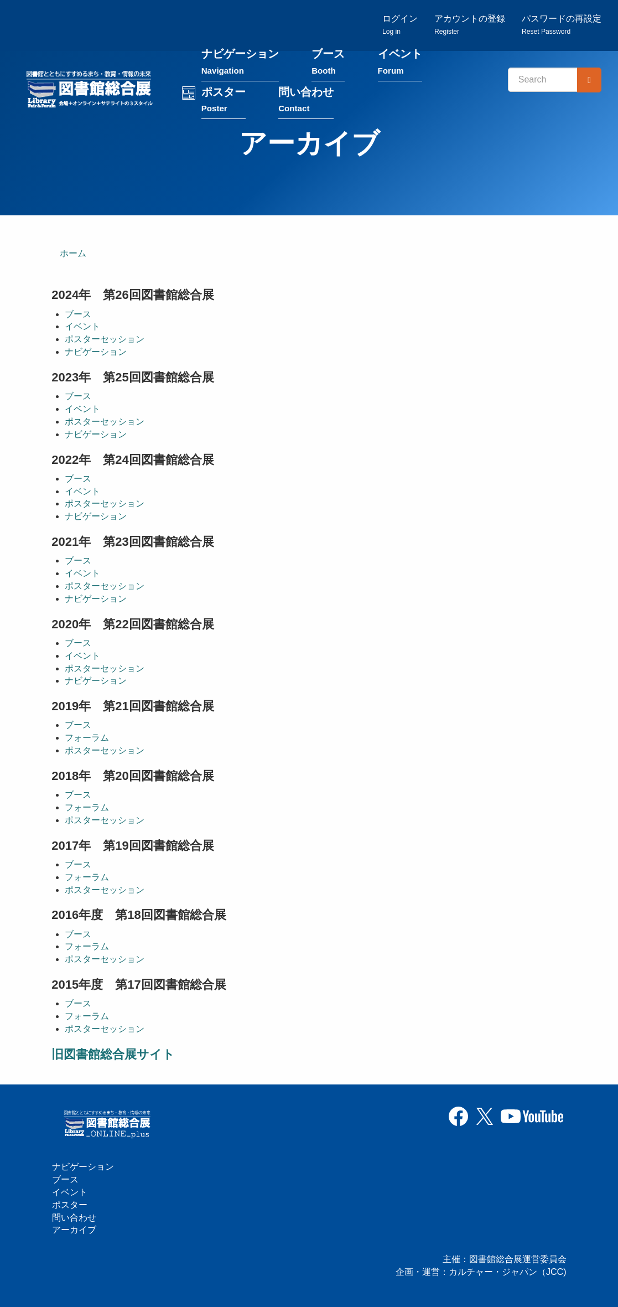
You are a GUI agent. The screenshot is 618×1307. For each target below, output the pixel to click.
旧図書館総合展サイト (113, 1055)
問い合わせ (308, 103)
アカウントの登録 (469, 25)
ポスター (226, 103)
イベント (402, 65)
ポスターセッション (104, 340)
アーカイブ (74, 1230)
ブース (330, 65)
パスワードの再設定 (561, 25)
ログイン (400, 25)
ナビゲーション (242, 65)
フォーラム (87, 738)
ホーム (73, 254)
